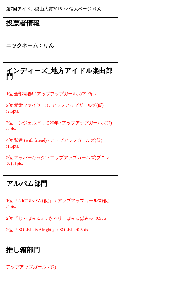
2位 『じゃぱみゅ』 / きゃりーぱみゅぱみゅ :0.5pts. (57, 218)
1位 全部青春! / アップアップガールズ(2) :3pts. (52, 93)
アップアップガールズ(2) (31, 267)
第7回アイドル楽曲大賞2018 (34, 8)
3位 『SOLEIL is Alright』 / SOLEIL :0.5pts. (47, 229)
